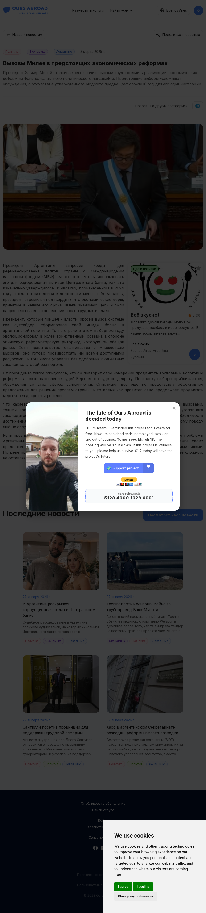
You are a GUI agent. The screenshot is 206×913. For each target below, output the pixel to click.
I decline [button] (143, 886)
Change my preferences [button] (135, 896)
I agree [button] (123, 886)
